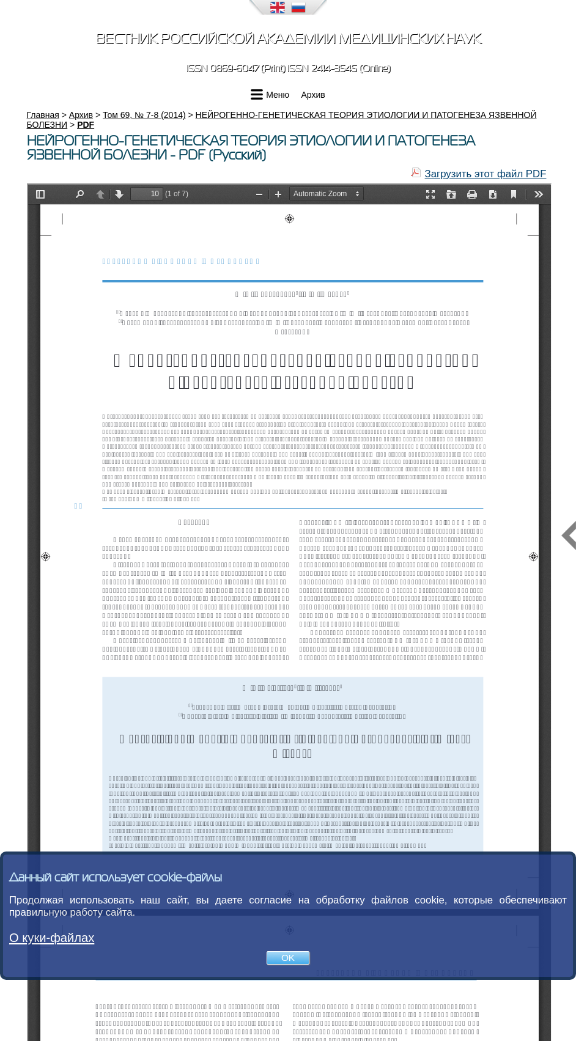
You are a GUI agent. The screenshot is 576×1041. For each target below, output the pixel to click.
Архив (313, 95)
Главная (43, 115)
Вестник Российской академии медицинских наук (288, 39)
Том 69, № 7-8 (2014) (144, 115)
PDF (85, 125)
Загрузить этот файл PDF (486, 174)
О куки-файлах (51, 937)
